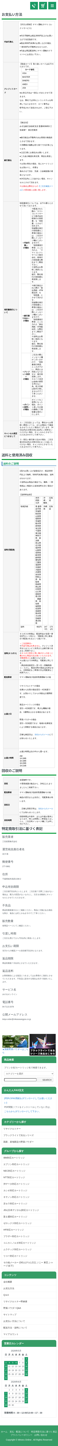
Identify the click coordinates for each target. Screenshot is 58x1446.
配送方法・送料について (15, 1327)
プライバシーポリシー (21, 1435)
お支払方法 (8, 1288)
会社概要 (7, 1282)
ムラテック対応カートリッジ (17, 1249)
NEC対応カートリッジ (14, 1171)
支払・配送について (19, 1431)
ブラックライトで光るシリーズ (18, 1135)
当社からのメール (41, 734)
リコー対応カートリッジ (15, 1256)
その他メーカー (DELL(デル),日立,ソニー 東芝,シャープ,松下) (28, 1264)
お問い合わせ (40, 1435)
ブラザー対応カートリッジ (16, 1236)
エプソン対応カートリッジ (16, 1164)
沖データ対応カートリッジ (16, 1184)
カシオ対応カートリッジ (15, 1190)
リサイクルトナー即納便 (15, 1301)
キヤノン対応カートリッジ (16, 1197)
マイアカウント (11, 1334)
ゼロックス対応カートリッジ (17, 1223)
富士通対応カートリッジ (15, 1216)
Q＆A (6, 1295)
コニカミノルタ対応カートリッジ (19, 1243)
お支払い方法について (14, 1321)
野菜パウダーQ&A (12, 1308)
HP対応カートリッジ (13, 1229)
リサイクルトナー (12, 1128)
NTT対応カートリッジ (14, 1177)
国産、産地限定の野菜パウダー (18, 1142)
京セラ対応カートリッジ (15, 1203)
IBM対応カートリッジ (14, 1157)
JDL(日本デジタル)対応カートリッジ (21, 1210)
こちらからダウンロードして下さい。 (22, 1111)
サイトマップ (9, 1314)
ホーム (4, 1431)
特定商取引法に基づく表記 (44, 1431)
